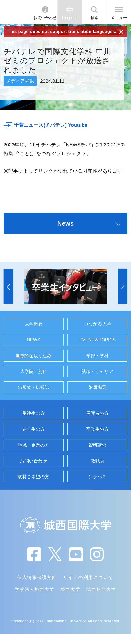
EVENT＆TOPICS (97, 339)
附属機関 (97, 387)
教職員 (97, 460)
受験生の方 (33, 413)
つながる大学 (97, 323)
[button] (8, 286)
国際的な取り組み (33, 355)
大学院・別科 (33, 371)
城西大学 (70, 589)
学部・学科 (97, 355)
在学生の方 (33, 429)
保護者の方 (97, 413)
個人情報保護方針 (37, 577)
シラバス (97, 476)
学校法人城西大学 (34, 589)
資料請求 (97, 444)
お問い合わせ (45, 18)
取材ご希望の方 (33, 476)
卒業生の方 (97, 429)
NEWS (33, 339)
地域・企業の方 (33, 444)
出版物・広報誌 (33, 387)
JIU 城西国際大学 (16, 12)
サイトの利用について (88, 577)
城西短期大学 (101, 589)
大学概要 (34, 323)
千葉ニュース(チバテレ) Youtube (50, 125)
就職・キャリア (97, 371)
